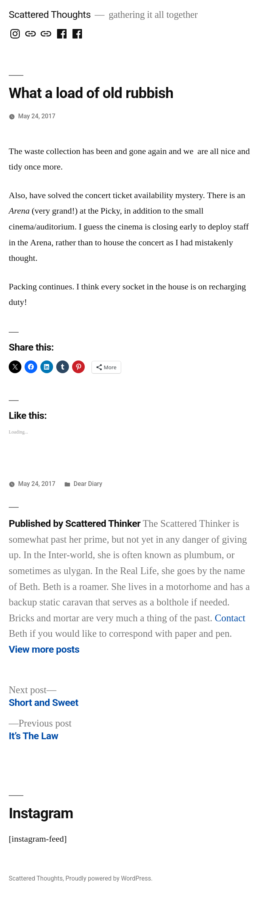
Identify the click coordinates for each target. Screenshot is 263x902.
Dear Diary (88, 484)
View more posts (44, 649)
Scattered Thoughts (50, 14)
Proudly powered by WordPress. (108, 878)
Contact (230, 618)
